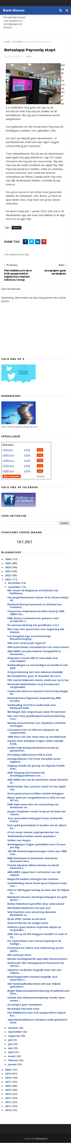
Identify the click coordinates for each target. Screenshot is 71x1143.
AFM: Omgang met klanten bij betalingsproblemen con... (25, 774)
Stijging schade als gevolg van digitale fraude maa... (36, 767)
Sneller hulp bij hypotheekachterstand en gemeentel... (33, 749)
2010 (8, 1110)
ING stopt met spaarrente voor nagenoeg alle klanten (35, 631)
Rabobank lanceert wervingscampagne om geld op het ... (37, 899)
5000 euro (7, 449)
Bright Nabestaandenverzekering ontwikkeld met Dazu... (38, 992)
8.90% (27, 449)
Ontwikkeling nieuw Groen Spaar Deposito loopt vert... (37, 885)
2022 (8, 575)
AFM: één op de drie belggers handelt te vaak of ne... (37, 936)
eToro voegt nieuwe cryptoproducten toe (33, 832)
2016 (8, 1085)
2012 (8, 1102)
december (14, 583)
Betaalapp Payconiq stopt (23, 1008)
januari (12, 1064)
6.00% (27, 455)
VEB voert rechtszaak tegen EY (26, 643)
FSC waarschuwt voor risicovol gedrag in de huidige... (34, 942)
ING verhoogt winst (19, 954)
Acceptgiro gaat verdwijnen (24, 1004)
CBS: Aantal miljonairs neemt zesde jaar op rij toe (38, 680)
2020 (8, 1069)
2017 (8, 1082)
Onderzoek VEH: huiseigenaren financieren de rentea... (35, 964)
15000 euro (8, 460)
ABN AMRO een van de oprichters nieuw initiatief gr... (37, 781)
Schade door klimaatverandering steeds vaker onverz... (36, 999)
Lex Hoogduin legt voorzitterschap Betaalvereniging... (29, 638)
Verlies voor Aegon (19, 840)
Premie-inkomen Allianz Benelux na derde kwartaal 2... (33, 867)
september (15, 1032)
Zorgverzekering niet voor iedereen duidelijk (35, 672)
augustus (14, 1036)
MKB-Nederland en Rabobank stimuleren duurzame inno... (32, 860)
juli (10, 1040)
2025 (8, 563)
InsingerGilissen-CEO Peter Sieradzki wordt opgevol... (34, 760)
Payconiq (17, 42)
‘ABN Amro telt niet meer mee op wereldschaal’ (36, 737)
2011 (8, 1106)
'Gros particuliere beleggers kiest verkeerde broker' (35, 820)
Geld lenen (7, 444)
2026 (8, 559)
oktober (13, 1027)
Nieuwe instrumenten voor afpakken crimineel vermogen (36, 724)
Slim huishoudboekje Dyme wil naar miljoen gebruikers (34, 985)
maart (12, 1056)
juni (10, 1044)
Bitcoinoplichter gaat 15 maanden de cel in (34, 676)
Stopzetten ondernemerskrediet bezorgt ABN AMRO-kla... (35, 613)
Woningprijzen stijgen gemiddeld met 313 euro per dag (36, 846)
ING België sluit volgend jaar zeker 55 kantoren (36, 712)
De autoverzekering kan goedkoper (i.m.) (33, 625)
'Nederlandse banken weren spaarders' (31, 836)
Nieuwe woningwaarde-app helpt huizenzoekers (37, 959)
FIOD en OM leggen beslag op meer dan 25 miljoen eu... (38, 892)
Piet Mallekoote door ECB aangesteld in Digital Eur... (36, 1014)
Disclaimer (40, 476)
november (14, 587)
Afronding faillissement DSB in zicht (29, 754)
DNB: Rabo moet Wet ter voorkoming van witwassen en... (32, 806)
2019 (8, 1073)
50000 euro (8, 471)
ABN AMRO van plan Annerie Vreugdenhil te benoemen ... (34, 653)
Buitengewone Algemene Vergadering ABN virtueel (34, 700)
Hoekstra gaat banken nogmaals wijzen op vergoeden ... (34, 929)
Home (7, 42)
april (11, 1052)
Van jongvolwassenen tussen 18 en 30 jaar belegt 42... (38, 599)
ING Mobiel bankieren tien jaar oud (28, 908)
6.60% (27, 460)
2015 (8, 1090)
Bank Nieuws (14, 10)
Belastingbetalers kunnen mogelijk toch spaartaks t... (32, 978)
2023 (8, 571)
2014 (8, 1094)
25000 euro (8, 465)
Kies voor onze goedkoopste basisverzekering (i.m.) (36, 717)
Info (40, 449)
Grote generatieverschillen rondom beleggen (35, 793)
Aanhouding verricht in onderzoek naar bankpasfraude (31, 707)
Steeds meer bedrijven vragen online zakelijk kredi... (35, 742)
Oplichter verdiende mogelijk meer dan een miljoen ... (34, 971)
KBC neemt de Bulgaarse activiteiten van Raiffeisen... (32, 592)
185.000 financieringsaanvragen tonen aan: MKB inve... (37, 853)
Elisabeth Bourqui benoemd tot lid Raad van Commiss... (34, 606)
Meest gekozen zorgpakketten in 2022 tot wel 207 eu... (36, 799)
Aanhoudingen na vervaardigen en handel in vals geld (37, 667)
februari (13, 1060)
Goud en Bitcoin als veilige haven (27, 923)
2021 (8, 579)
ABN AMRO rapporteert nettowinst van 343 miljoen (34, 874)
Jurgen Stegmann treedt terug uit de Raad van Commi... (36, 813)
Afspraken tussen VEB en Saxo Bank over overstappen (32, 660)
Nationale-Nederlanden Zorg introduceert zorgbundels (33, 686)
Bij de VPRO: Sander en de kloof (26, 919)
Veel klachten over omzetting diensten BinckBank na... (31, 914)
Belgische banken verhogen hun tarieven (32, 879)
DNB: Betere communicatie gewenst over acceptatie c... (33, 620)
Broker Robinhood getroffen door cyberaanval (35, 904)
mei (10, 1048)
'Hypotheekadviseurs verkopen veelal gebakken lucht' (37, 1021)
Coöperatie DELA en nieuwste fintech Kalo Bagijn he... (37, 693)
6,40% (27, 465)
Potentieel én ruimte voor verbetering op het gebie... (35, 949)
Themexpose (41, 1138)
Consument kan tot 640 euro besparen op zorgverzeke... (33, 731)
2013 (8, 1098)
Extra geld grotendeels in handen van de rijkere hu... (37, 827)
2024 (8, 567)
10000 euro (8, 455)
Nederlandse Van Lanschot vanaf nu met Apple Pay (36, 788)
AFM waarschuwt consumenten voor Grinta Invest (38, 647)
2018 (8, 1077)
